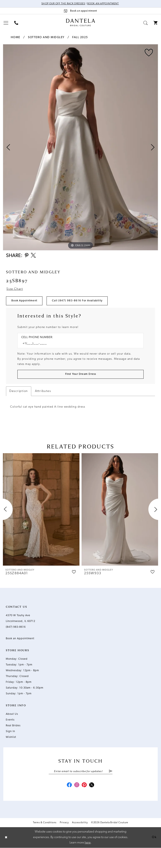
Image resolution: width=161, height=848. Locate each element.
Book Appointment (24, 301)
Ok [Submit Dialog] (154, 837)
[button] (6, 22)
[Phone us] (16, 22)
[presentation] (41, 509)
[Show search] (146, 22)
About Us (12, 714)
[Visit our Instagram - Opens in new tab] (76, 785)
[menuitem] (6, 22)
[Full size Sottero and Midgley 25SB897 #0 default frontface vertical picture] (80, 147)
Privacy (64, 822)
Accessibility (80, 822)
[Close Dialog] (6, 837)
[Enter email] (81, 771)
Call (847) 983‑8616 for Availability (77, 301)
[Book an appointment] (80, 11)
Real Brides (13, 725)
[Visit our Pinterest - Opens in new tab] (84, 785)
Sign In (10, 731)
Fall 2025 (80, 37)
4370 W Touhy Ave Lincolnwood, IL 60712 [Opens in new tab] (20, 618)
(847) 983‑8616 (16, 627)
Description (18, 391)
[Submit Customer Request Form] (80, 374)
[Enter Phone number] (78, 343)
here (88, 842)
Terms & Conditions (45, 822)
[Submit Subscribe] (110, 771)
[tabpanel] (80, 147)
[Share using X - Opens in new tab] (33, 256)
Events (10, 719)
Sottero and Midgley (46, 37)
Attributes (43, 391)
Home (15, 37)
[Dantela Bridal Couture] (80, 22)
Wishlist (11, 737)
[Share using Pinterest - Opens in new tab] (26, 256)
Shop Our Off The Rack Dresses (63, 3)
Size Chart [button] (14, 289)
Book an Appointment (103, 3)
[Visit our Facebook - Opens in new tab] (69, 785)
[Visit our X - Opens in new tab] (91, 785)
